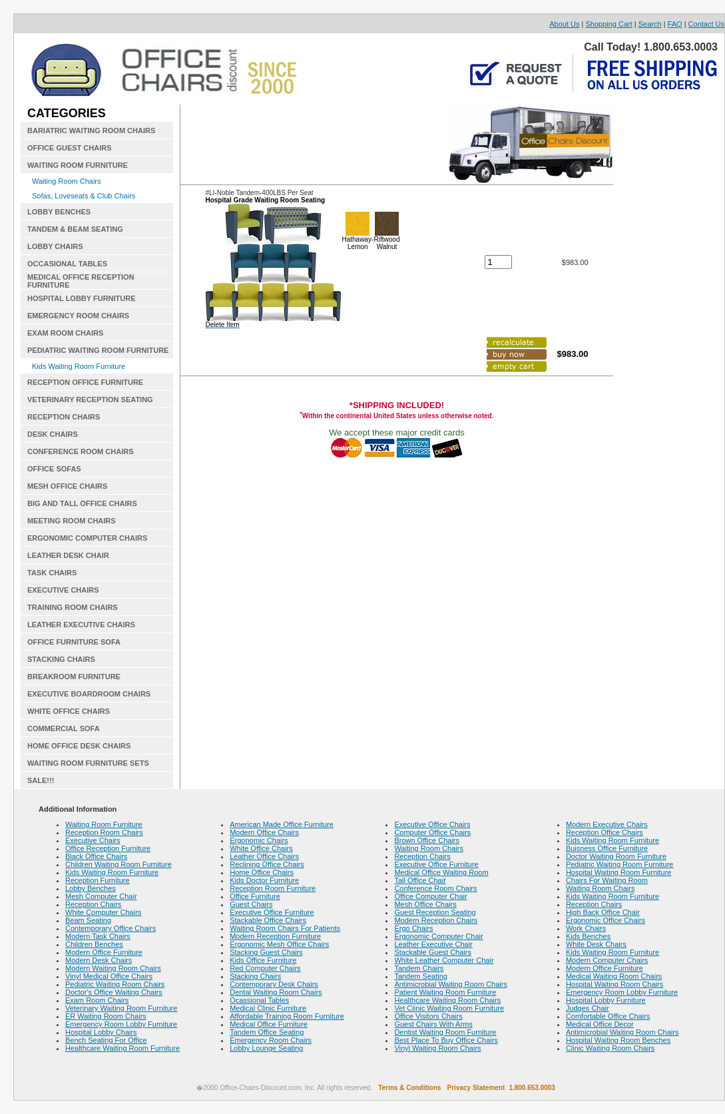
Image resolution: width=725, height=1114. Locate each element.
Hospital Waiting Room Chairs (614, 984)
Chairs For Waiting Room (607, 880)
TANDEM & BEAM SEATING (75, 229)
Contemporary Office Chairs (110, 928)
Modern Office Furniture (103, 952)
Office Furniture (255, 896)
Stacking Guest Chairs (266, 952)
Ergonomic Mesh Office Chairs (279, 944)
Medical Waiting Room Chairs (614, 976)
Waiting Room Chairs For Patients (285, 928)
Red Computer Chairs (265, 968)
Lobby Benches (90, 888)
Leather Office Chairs (264, 856)
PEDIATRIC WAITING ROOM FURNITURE (97, 350)
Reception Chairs (93, 904)
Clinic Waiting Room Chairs (610, 1048)
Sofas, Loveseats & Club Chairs (83, 196)
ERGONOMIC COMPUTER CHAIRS (87, 538)
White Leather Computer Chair (443, 960)
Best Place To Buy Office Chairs (446, 1040)
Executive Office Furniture (272, 912)
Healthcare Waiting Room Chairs (447, 1000)
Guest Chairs (251, 904)
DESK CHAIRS (52, 434)
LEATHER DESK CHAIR (68, 555)
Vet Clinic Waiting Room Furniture (449, 1008)
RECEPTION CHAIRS (63, 417)
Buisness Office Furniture (607, 848)
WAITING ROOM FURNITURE (77, 165)
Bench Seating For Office (106, 1040)
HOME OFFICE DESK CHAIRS (78, 746)
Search (650, 24)
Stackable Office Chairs (268, 920)
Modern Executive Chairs (607, 824)
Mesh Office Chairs (425, 904)
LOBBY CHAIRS (55, 246)
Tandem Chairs (418, 968)
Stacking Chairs (255, 976)
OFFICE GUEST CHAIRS (69, 148)
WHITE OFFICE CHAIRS (68, 711)
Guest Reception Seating (434, 912)
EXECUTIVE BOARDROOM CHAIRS (88, 694)
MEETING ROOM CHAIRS (71, 521)
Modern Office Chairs (264, 832)
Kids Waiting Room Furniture (78, 366)
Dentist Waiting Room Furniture (445, 1032)
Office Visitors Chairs (428, 1016)
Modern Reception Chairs (435, 920)
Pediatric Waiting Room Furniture (620, 864)
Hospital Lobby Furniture (606, 1000)
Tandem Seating (420, 976)
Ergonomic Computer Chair (438, 936)
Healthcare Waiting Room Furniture (122, 1048)
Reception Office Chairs (604, 832)
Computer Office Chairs (432, 832)
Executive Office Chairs (432, 824)
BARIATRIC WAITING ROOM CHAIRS (91, 131)
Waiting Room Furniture (103, 824)
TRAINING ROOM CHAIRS (72, 607)
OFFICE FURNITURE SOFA (74, 642)
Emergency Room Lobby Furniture (121, 1024)
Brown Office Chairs (426, 840)
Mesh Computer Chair (101, 896)
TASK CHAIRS (52, 573)
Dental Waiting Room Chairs (276, 992)
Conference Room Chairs (435, 888)
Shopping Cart (608, 24)
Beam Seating (88, 920)
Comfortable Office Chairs (608, 1016)
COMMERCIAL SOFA (63, 728)
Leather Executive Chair (433, 944)
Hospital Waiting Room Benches (618, 1040)
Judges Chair (587, 1008)
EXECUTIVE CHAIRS (63, 590)
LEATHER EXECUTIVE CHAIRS (81, 625)
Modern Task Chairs (97, 936)
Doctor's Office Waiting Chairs (113, 992)
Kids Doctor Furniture (264, 880)
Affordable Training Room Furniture (287, 1016)
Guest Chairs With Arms (433, 1024)
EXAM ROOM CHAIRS (65, 333)
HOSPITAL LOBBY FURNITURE (81, 298)
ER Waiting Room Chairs (105, 1016)
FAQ (675, 24)
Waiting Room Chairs (66, 181)
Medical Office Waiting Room (441, 872)
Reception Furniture (97, 880)
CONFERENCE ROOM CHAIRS (80, 451)
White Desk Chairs (596, 944)
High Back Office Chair (603, 912)
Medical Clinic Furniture (268, 1008)
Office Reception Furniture (107, 848)
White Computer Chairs (103, 912)
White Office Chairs (261, 848)
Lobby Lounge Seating (266, 1048)
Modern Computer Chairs (607, 960)
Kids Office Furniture (263, 960)
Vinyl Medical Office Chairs (108, 976)
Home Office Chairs (262, 872)
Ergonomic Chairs (259, 840)
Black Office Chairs (96, 856)
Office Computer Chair (430, 896)
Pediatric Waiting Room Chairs (114, 984)
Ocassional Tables (259, 1000)
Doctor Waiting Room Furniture (616, 856)
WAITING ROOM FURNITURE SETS (88, 763)
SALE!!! (40, 780)
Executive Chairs (93, 840)
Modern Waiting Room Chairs (113, 968)
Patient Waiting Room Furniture (445, 992)
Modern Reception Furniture (275, 936)
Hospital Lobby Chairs (101, 1032)
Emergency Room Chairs (271, 1040)
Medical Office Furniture (269, 1024)
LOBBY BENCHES (59, 212)
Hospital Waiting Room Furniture (619, 872)
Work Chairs (586, 928)
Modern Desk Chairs (98, 960)
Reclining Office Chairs (267, 864)
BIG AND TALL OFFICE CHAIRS (82, 503)
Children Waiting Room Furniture (118, 864)
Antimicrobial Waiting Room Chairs (450, 984)
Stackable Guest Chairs (432, 952)
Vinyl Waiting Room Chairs (437, 1048)
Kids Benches (588, 936)
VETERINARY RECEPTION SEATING (90, 400)
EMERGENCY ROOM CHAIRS (78, 316)
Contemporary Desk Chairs (274, 984)
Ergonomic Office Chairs (605, 920)
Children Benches (94, 944)
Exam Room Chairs (96, 1000)
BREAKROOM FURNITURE (74, 677)
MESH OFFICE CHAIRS (67, 486)
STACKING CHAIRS (61, 659)
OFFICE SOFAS (54, 469)
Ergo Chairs (413, 928)
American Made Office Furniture (282, 824)
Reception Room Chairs (104, 832)
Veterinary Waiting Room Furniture (121, 1008)
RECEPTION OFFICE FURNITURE (85, 382)
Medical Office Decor (600, 1024)
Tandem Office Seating (267, 1032)
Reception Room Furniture (273, 888)
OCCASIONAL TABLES (67, 264)
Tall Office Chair (419, 880)
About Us (564, 24)
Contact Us (706, 24)
